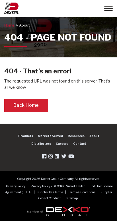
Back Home (26, 105)
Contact (79, 143)
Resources (76, 136)
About (24, 25)
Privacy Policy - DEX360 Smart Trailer (58, 186)
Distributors (41, 143)
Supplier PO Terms (50, 192)
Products (25, 136)
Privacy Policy (16, 186)
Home (9, 25)
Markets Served (50, 136)
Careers (62, 143)
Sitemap (72, 198)
